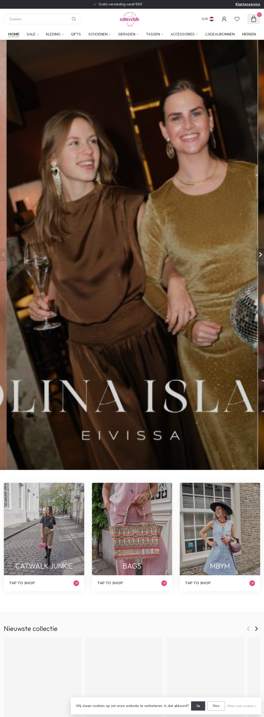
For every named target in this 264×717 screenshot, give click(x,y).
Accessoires (183, 34)
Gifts (76, 34)
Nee (216, 705)
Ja (198, 705)
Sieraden (126, 34)
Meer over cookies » (241, 706)
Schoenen (98, 34)
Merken (249, 34)
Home (13, 34)
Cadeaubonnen (220, 34)
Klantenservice (247, 4)
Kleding (53, 34)
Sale (31, 34)
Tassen (153, 34)
